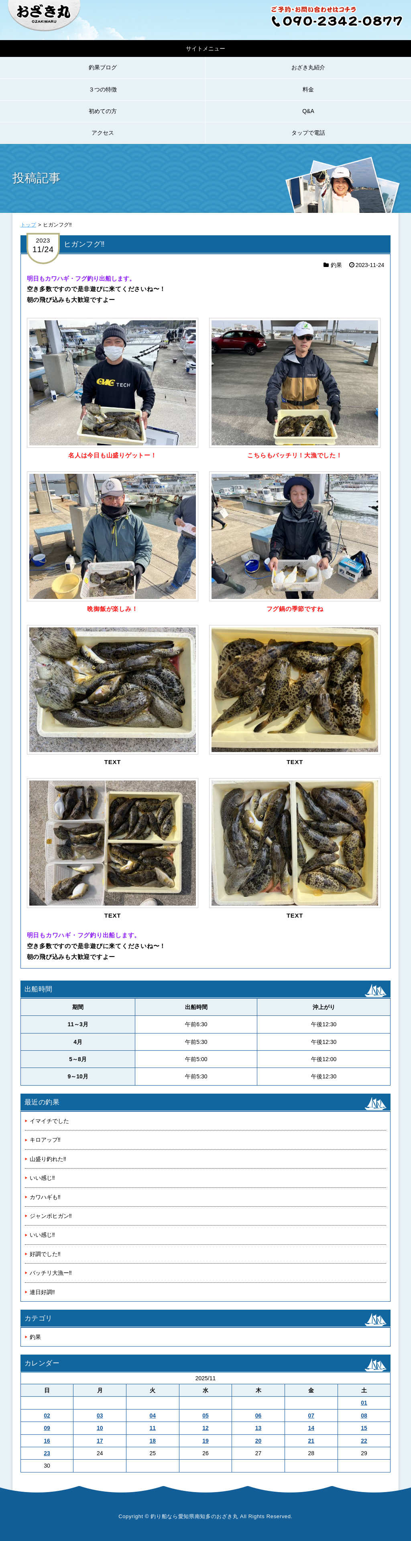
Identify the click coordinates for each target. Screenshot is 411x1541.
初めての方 (103, 111)
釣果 (336, 265)
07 (311, 1415)
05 (205, 1415)
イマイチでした (49, 1121)
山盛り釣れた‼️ (48, 1159)
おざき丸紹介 (308, 67)
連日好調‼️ (42, 1292)
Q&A (308, 111)
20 (258, 1441)
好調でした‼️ (45, 1254)
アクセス (103, 132)
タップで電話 (308, 132)
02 (47, 1415)
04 (153, 1415)
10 (100, 1428)
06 (258, 1415)
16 (47, 1441)
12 (205, 1428)
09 (47, 1428)
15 (364, 1428)
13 (258, 1428)
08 (364, 1415)
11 (153, 1428)
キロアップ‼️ (45, 1140)
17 (100, 1441)
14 (311, 1428)
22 (364, 1441)
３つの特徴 (103, 89)
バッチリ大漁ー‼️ (51, 1273)
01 (364, 1402)
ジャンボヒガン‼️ (51, 1216)
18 (153, 1441)
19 (205, 1441)
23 (47, 1453)
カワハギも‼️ (45, 1197)
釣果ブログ (103, 67)
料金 (308, 89)
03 (100, 1415)
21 (311, 1441)
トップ (28, 225)
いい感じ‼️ (42, 1178)
